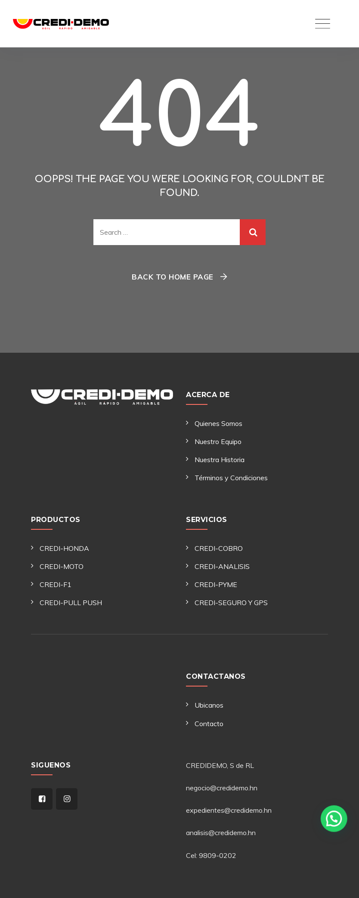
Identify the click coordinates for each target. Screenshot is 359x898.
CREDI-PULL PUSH (71, 602)
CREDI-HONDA (64, 548)
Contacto (209, 723)
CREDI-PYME (216, 584)
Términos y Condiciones (231, 477)
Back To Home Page (173, 276)
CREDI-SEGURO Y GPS (231, 602)
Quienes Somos (218, 423)
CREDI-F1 (55, 584)
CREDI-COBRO (219, 548)
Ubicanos (209, 705)
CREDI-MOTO (62, 566)
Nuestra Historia (219, 459)
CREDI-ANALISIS (222, 566)
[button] (335, 845)
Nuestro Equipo (218, 441)
